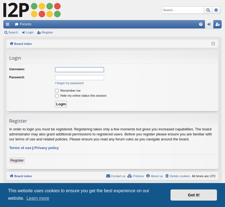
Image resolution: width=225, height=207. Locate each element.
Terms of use (20, 148)
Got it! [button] (194, 195)
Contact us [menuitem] (116, 176)
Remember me (68, 90)
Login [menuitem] (210, 25)
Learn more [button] (37, 198)
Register (47, 32)
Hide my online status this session (81, 95)
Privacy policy (46, 148)
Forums (25, 24)
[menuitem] (201, 24)
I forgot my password (69, 83)
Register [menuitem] (219, 25)
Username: (17, 69)
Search (13, 32)
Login (30, 32)
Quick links (9, 25)
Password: (17, 77)
